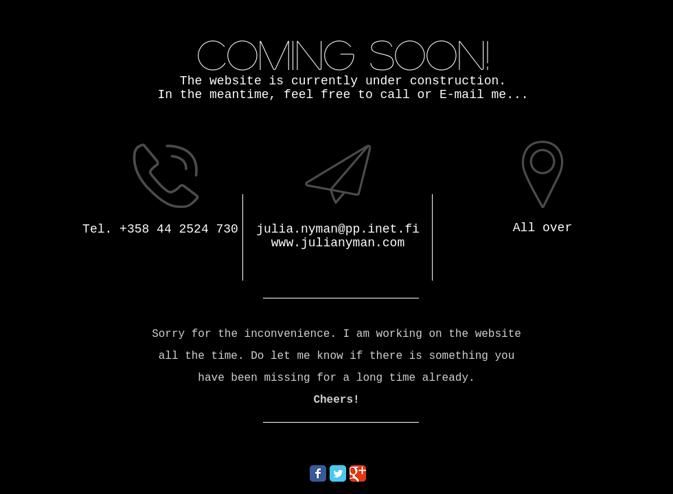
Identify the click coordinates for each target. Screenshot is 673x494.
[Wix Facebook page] (318, 473)
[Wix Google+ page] (358, 473)
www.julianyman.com (337, 243)
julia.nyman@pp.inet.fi (338, 229)
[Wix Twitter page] (338, 473)
